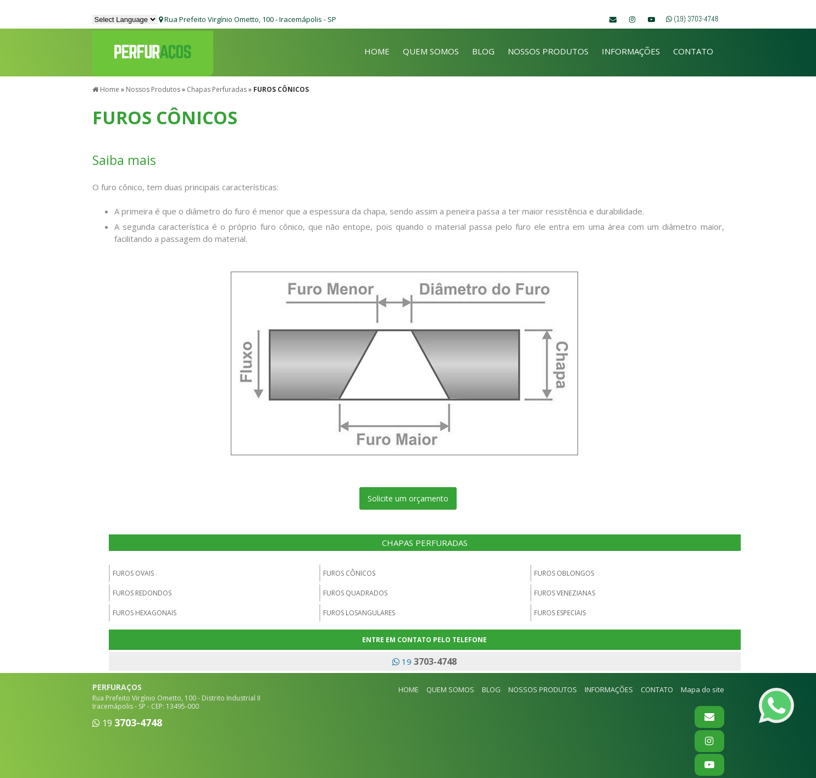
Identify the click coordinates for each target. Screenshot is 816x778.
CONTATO (693, 51)
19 (424, 659)
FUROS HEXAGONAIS (144, 610)
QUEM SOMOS (431, 51)
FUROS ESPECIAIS (560, 610)
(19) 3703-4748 (692, 19)
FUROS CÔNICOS (349, 571)
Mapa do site (702, 687)
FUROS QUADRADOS (355, 590)
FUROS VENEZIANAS (564, 590)
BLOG (483, 51)
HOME (377, 51)
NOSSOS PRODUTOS (548, 51)
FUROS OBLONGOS (564, 571)
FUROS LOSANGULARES (359, 610)
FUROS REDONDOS (142, 590)
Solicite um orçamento (408, 496)
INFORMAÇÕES (631, 51)
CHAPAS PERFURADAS (425, 540)
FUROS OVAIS (133, 571)
